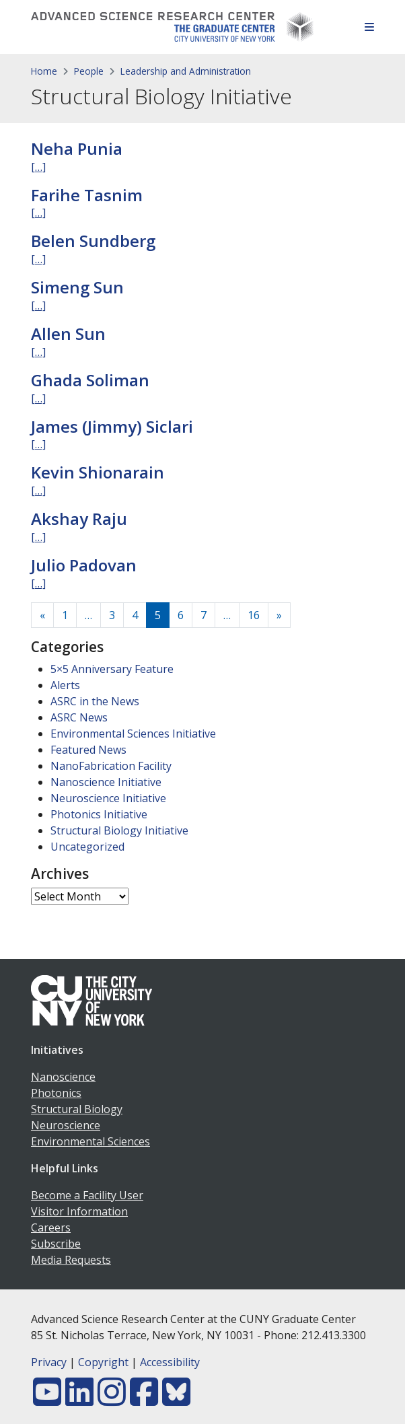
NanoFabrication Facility (111, 765)
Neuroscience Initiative (108, 798)
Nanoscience (63, 1076)
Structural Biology (76, 1109)
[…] (38, 166)
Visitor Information (79, 1211)
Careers (51, 1227)
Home (44, 71)
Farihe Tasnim (87, 195)
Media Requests (71, 1259)
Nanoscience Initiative (105, 782)
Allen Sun (68, 333)
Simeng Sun (77, 287)
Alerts (65, 685)
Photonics (56, 1092)
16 (254, 615)
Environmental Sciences (90, 1141)
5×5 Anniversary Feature (112, 669)
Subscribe (56, 1243)
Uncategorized (87, 846)
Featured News (88, 749)
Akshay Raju (79, 518)
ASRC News (79, 717)
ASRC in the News (94, 701)
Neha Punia (76, 148)
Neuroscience (65, 1125)
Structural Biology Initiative (119, 830)
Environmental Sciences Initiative (133, 733)
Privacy (49, 1362)
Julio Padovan (84, 565)
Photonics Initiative (98, 814)
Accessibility (170, 1362)
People (89, 71)
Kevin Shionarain (97, 472)
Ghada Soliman (90, 380)
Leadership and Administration (185, 71)
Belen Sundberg (93, 240)
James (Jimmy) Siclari (112, 426)
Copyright (103, 1362)
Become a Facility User (87, 1195)
